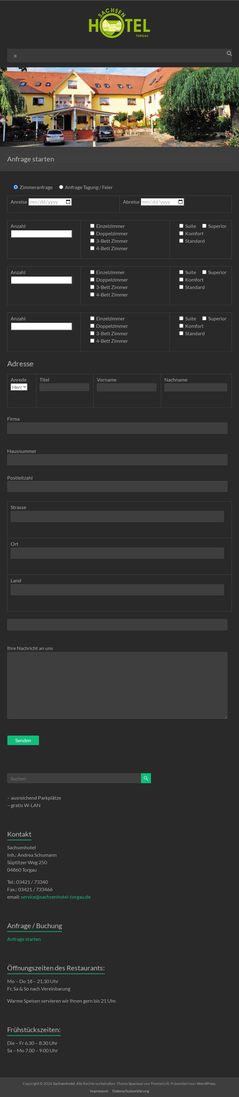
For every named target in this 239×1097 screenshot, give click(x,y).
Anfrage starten (24, 939)
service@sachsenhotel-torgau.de (56, 897)
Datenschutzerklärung (130, 1091)
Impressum (99, 1091)
